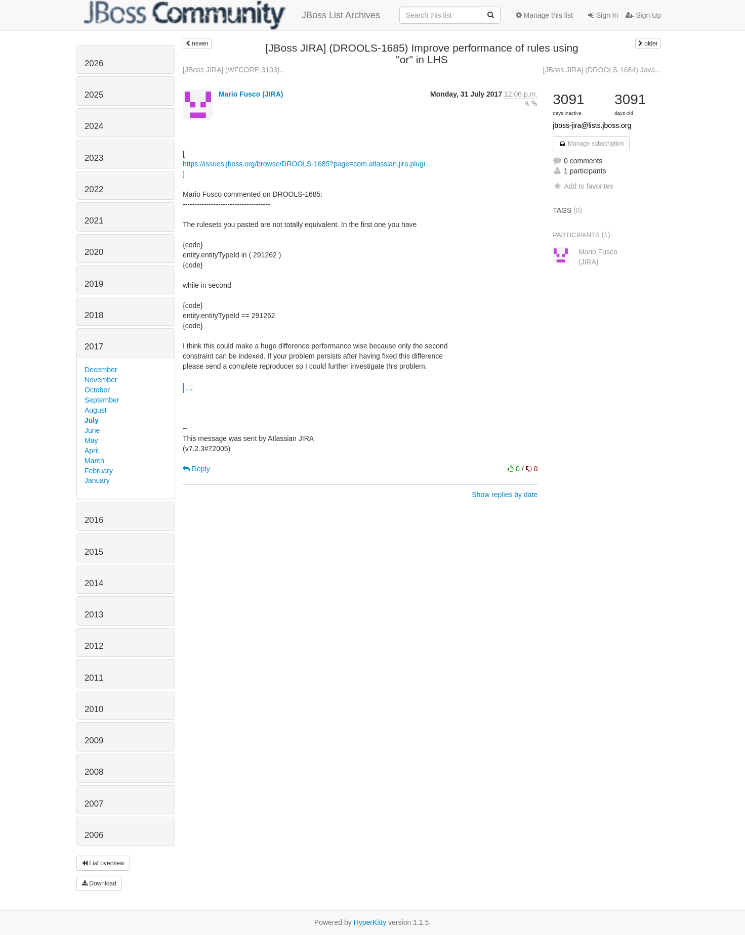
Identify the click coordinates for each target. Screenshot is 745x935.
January (97, 480)
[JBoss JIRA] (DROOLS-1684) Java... (602, 70)
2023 (94, 158)
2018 (94, 315)
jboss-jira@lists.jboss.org (592, 125)
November (101, 380)
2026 (94, 63)
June (92, 430)
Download (99, 883)
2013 (94, 614)
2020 (94, 252)
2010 (94, 709)
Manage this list (544, 15)
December (101, 370)
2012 (94, 646)
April (92, 451)
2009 (94, 740)
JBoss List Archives (232, 15)
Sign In (603, 15)
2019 (94, 284)
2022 (94, 189)
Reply (196, 469)
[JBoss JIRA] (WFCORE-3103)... (234, 70)
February (99, 471)
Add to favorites (583, 186)
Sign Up (643, 15)
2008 (94, 772)
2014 (94, 583)
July (92, 420)
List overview (103, 863)
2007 (94, 804)
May (91, 440)
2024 (94, 126)
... (189, 387)
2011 (94, 678)
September (102, 400)
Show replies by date (504, 495)
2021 (94, 221)
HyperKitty (370, 922)
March (94, 461)
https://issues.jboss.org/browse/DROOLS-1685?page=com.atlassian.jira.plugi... (307, 164)
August (96, 410)
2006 (94, 835)
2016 (94, 520)
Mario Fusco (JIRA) (251, 94)
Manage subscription (591, 143)
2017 (94, 346)
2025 (94, 95)
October (97, 390)
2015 (94, 552)
